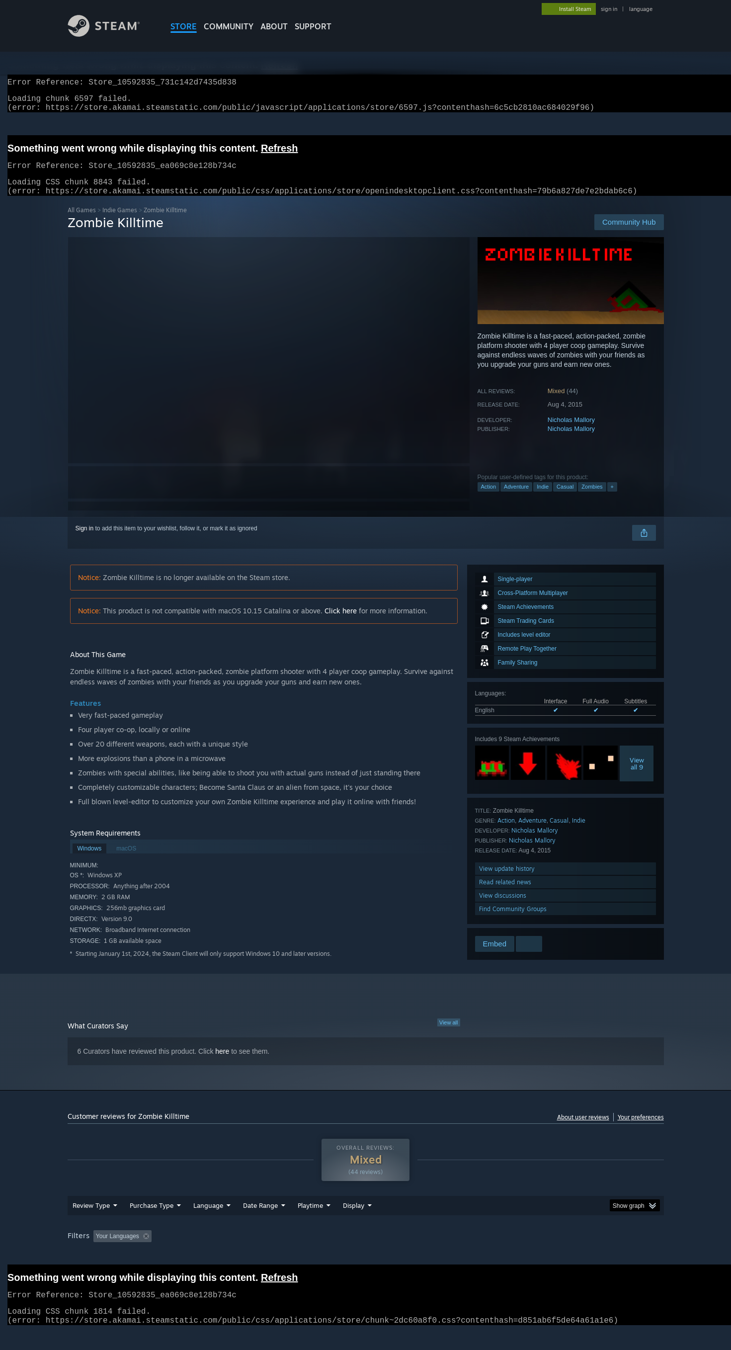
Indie (543, 499)
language (640, 8)
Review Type (91, 1224)
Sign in (85, 540)
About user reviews (583, 1129)
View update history (507, 880)
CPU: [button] (500, 1255)
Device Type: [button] (577, 1255)
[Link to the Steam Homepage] (111, 34)
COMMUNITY (228, 26)
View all (448, 1034)
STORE (183, 26)
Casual (565, 499)
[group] (366, 1256)
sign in (609, 8)
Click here (341, 622)
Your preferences (641, 1129)
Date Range (260, 1224)
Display (353, 1224)
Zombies (591, 499)
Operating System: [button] (449, 1255)
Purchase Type (151, 1224)
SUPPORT (313, 26)
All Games (82, 222)
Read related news (505, 894)
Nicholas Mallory (571, 431)
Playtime (310, 1224)
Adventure (516, 499)
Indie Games (119, 222)
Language (208, 1224)
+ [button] (612, 499)
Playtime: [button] (294, 1255)
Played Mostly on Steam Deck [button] (366, 1255)
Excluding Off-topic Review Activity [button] (217, 1255)
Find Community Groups (513, 921)
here (222, 1063)
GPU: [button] (533, 1255)
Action (488, 499)
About (274, 26)
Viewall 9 (637, 775)
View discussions (502, 907)
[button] (100, 1254)
